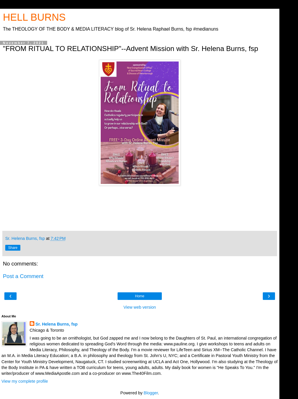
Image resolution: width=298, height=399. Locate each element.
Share (12, 248)
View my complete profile (24, 381)
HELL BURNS (34, 17)
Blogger (151, 393)
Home (139, 296)
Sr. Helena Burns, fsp (57, 324)
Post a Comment (23, 276)
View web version (139, 307)
